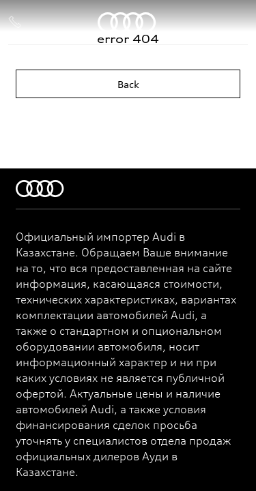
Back (128, 84)
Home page (128, 121)
